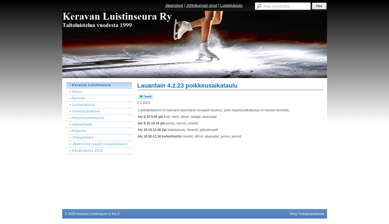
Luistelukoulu (231, 5)
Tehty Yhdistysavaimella (306, 214)
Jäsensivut (174, 5)
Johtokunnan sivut (201, 5)
